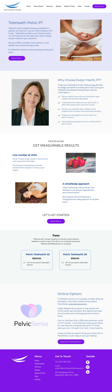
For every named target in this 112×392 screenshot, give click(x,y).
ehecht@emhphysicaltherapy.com (69, 368)
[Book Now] (99, 6)
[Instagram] (88, 367)
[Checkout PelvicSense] (71, 341)
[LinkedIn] (88, 372)
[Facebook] (88, 362)
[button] (49, 6)
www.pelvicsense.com (78, 304)
